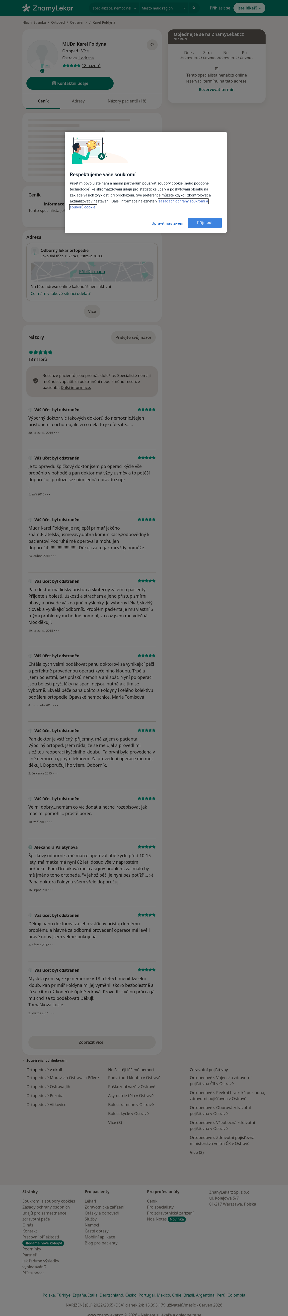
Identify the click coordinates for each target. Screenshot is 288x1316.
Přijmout (205, 222)
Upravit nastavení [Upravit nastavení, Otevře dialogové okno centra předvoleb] (168, 223)
